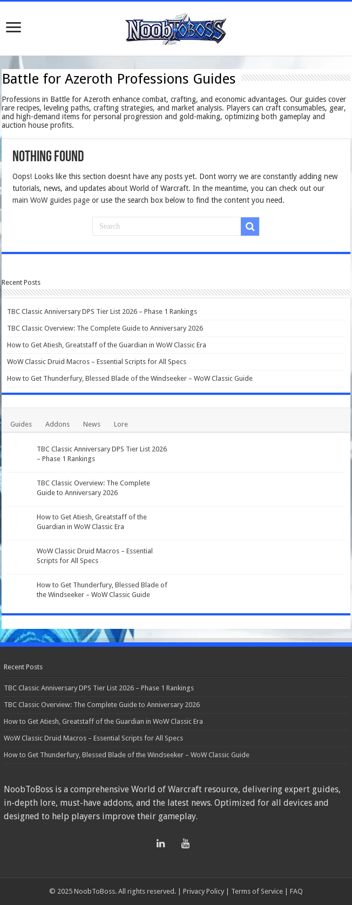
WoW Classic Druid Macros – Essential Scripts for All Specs (96, 362)
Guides (21, 424)
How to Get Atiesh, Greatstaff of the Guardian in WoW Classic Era (106, 345)
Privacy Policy (203, 891)
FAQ (296, 891)
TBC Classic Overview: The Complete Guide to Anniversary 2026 (105, 328)
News (91, 424)
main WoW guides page (51, 200)
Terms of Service (257, 891)
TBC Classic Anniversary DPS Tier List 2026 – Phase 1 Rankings (102, 311)
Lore (121, 424)
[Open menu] (13, 28)
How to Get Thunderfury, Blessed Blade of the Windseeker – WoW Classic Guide (130, 378)
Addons (57, 424)
